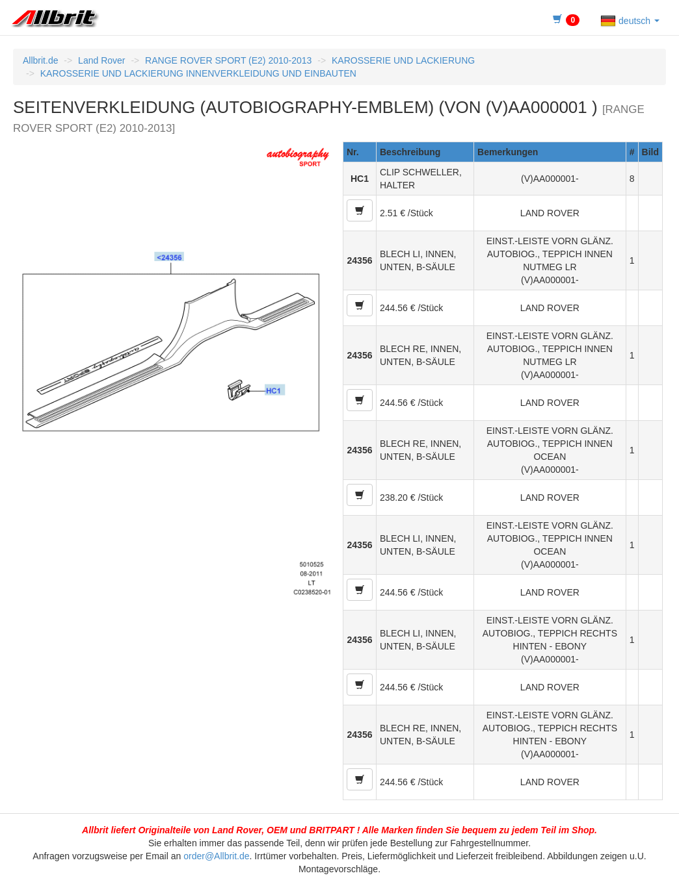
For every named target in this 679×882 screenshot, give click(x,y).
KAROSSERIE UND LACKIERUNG (403, 60)
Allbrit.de (40, 60)
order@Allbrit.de (216, 856)
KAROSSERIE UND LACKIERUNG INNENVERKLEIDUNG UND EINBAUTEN (198, 73)
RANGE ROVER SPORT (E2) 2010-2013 (228, 60)
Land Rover (101, 60)
